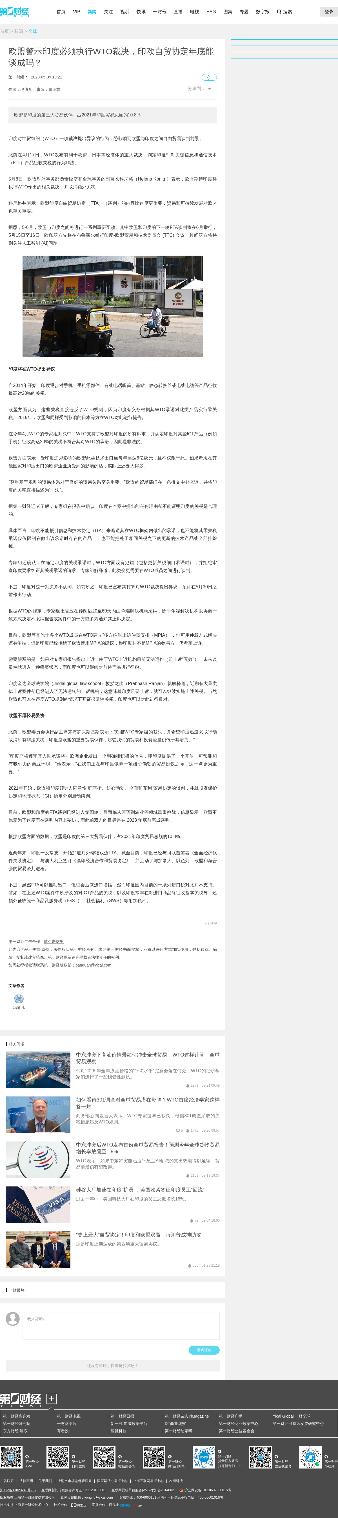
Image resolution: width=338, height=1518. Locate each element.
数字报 (263, 11)
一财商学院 (67, 1423)
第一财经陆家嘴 (178, 1431)
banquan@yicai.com (93, 965)
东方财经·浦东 (15, 1431)
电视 (194, 11)
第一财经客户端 (16, 1416)
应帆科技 (118, 1431)
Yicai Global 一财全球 (291, 1416)
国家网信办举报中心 (112, 1481)
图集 (227, 11)
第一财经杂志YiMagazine (187, 1416)
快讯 (141, 11)
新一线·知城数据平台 (129, 1423)
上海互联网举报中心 (148, 1481)
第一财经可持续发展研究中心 (298, 1423)
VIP (76, 11)
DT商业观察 (175, 1423)
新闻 (92, 11)
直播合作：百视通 (105, 1505)
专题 (244, 11)
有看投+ (64, 1431)
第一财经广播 (231, 1416)
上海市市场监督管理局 (75, 1481)
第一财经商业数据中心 (238, 1423)
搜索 (287, 11)
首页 (61, 11)
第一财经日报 (122, 1416)
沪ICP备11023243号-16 (18, 1490)
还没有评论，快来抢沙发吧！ (112, 1365)
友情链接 (176, 1481)
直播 (178, 11)
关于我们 (45, 1481)
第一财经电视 (69, 1416)
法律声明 (26, 1481)
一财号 (159, 11)
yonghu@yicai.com (98, 1497)
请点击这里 (54, 941)
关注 (108, 11)
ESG (211, 11)
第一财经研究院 (16, 1423)
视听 (124, 11)
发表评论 (204, 1350)
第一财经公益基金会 (236, 1431)
